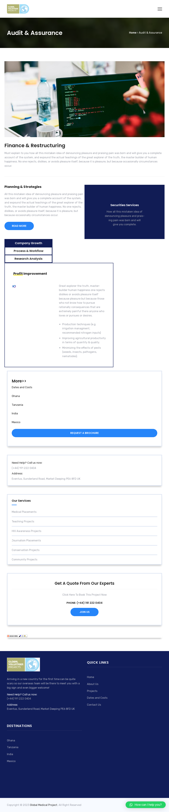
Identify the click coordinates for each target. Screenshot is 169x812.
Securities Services (124, 205)
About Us (92, 684)
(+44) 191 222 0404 (89, 603)
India (15, 413)
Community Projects (24, 559)
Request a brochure (84, 433)
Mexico (16, 422)
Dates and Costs (22, 387)
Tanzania (17, 404)
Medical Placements (24, 511)
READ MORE (19, 226)
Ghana (16, 396)
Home (90, 677)
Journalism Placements (26, 540)
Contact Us (94, 704)
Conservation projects (25, 550)
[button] (146, 804)
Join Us (85, 612)
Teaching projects (23, 521)
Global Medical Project (43, 805)
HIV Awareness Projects (26, 531)
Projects (92, 691)
